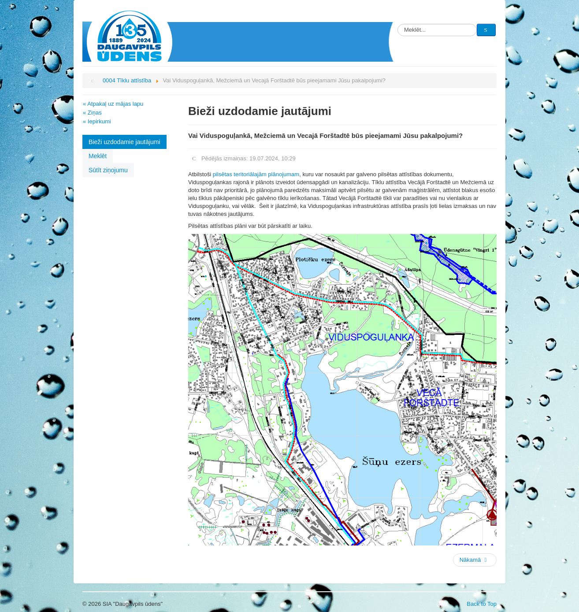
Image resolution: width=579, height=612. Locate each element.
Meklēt (98, 155)
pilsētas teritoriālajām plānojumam (256, 174)
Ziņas (95, 112)
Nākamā (474, 559)
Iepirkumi (99, 121)
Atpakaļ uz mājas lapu (115, 103)
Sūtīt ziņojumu (108, 170)
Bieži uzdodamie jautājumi (124, 141)
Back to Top (482, 604)
